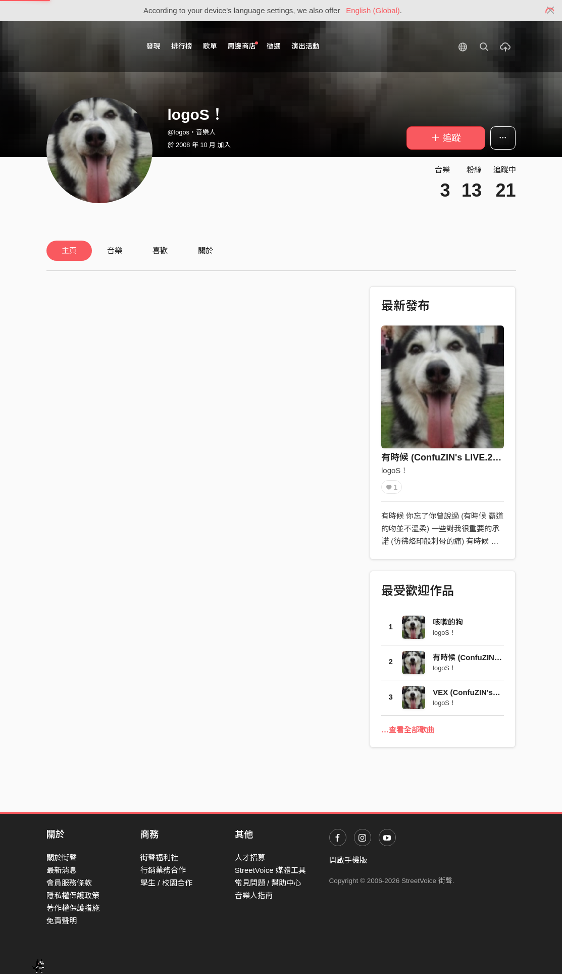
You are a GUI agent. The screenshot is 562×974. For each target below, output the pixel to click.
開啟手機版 (348, 860)
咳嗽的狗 (448, 622)
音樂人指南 (254, 895)
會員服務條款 (69, 882)
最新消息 (61, 870)
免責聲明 (61, 920)
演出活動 (305, 46)
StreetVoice (88, 46)
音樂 (114, 250)
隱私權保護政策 (72, 895)
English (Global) (373, 10)
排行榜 (181, 46)
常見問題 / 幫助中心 (268, 882)
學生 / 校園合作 (166, 882)
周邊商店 (243, 45)
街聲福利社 (159, 857)
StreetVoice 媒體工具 (270, 870)
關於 (205, 250)
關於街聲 (61, 857)
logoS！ (394, 470)
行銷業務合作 (163, 870)
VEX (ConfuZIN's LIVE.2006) (483, 692)
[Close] (550, 11)
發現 (153, 46)
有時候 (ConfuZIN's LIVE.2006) (445, 457)
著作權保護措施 (72, 908)
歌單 (210, 46)
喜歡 (160, 250)
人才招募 (250, 857)
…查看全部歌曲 (407, 729)
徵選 (274, 46)
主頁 (69, 250)
